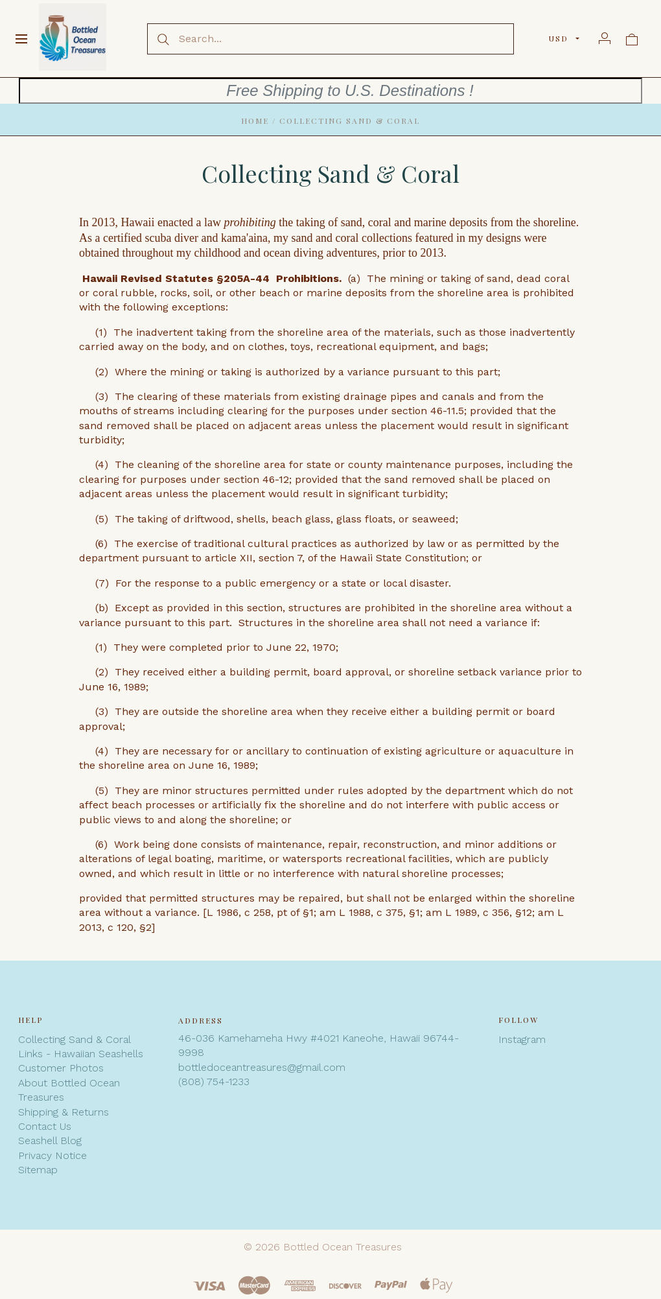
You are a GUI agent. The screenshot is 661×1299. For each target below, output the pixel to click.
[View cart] (632, 38)
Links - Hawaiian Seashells (80, 1053)
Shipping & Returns (63, 1112)
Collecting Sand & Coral (74, 1039)
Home (255, 120)
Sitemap (38, 1170)
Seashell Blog (50, 1140)
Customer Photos (61, 1068)
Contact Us (44, 1126)
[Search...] (330, 38)
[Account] (604, 38)
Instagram (522, 1039)
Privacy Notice (52, 1155)
